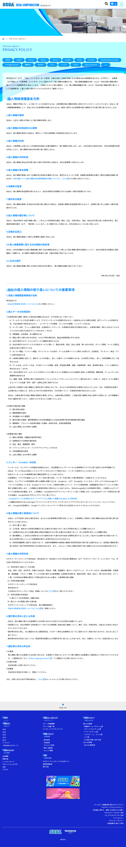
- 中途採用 (46, 742)
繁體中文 (28, 65)
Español (68, 60)
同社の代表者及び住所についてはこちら (24, 608)
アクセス (5, 769)
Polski (79, 60)
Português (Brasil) (11, 65)
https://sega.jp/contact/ (40, 658)
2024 (4, 735)
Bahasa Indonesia (91, 65)
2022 (4, 740)
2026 (4, 729)
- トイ (86, 737)
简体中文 (40, 65)
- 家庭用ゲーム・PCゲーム (93, 726)
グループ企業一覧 (49, 726)
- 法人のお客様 (89, 745)
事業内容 (5, 759)
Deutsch (55, 60)
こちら (51, 591)
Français (31, 60)
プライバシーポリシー (116, 820)
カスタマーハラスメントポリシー (112, 807)
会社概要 (5, 756)
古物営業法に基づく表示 (115, 823)
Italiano (43, 60)
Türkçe (75, 65)
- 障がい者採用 (48, 748)
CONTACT (94, 719)
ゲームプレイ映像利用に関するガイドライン (109, 805)
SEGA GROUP (55, 719)
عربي (105, 65)
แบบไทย (64, 65)
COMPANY (12, 751)
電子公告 (46, 767)
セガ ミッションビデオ (10, 764)
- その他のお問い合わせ (92, 740)
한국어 (52, 65)
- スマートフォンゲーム (92, 729)
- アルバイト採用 (48, 745)
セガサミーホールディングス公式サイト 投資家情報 (56, 762)
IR (49, 756)
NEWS (10, 724)
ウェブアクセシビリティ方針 (114, 815)
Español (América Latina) (109, 60)
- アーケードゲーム (90, 732)
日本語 (7, 60)
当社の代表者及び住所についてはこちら (23, 304)
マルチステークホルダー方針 (114, 813)
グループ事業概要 (49, 724)
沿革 (3, 767)
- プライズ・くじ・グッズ (92, 734)
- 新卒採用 (46, 740)
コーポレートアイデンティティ (53, 729)
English (19, 60)
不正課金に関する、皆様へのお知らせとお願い (108, 810)
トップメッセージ (8, 761)
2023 (4, 737)
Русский (91, 60)
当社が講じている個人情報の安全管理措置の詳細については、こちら (41, 178)
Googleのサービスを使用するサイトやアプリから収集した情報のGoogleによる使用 (43, 498)
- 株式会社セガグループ (10, 745)
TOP (8, 719)
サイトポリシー (118, 818)
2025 (4, 732)
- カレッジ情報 (48, 750)
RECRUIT (52, 735)
